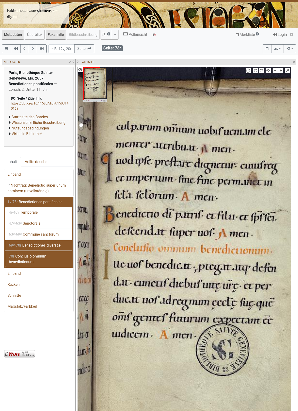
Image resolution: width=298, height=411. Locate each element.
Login (280, 34)
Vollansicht (135, 34)
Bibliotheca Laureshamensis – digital (32, 13)
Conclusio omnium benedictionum (27, 259)
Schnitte (14, 295)
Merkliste (247, 34)
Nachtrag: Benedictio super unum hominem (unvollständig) (36, 188)
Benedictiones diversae (35, 245)
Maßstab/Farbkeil (22, 306)
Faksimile (56, 34)
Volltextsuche (36, 162)
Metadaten (13, 34)
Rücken (13, 284)
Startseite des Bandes (30, 117)
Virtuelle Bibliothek (27, 134)
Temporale (23, 212)
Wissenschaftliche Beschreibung (38, 122)
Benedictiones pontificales (34, 202)
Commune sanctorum (34, 234)
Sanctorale (25, 223)
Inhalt (12, 162)
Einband (14, 174)
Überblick (35, 34)
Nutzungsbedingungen (30, 128)
